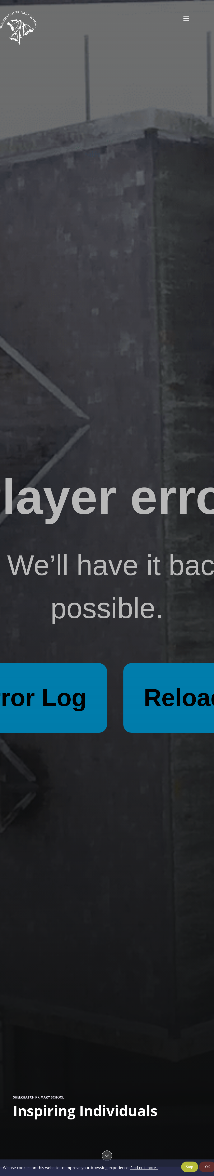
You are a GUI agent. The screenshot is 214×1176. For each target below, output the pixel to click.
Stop (189, 1166)
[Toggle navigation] (186, 18)
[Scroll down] (107, 1155)
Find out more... (144, 1167)
